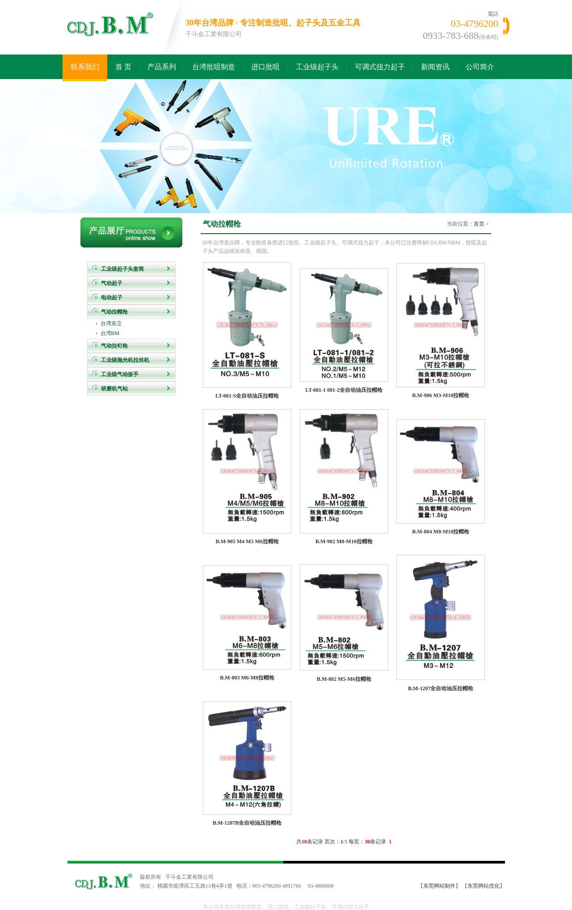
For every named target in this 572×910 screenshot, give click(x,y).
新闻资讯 (435, 67)
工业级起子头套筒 (122, 269)
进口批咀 (265, 67)
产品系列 (161, 67)
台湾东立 (111, 323)
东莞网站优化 (483, 886)
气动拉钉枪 (114, 346)
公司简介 (480, 67)
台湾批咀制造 (213, 67)
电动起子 (111, 297)
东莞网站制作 (439, 886)
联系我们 (85, 67)
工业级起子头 (317, 67)
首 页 (123, 67)
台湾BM (110, 333)
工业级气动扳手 (120, 374)
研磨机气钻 (114, 389)
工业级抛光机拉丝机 (125, 360)
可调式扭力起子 (380, 67)
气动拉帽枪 (114, 312)
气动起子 (111, 283)
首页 (479, 224)
